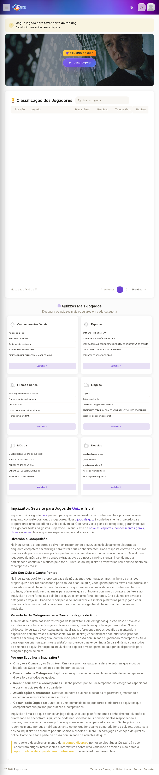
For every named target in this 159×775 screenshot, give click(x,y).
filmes (14, 532)
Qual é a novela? (90, 460)
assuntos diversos (75, 742)
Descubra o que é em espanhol (97, 416)
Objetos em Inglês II (92, 399)
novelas (94, 528)
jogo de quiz (85, 519)
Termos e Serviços (102, 769)
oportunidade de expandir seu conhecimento (46, 751)
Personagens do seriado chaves (23, 393)
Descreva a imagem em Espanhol (98, 405)
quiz (44, 515)
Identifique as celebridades (21, 350)
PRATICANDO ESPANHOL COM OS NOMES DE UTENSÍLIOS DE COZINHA (114, 410)
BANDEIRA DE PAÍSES (18, 339)
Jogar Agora (79, 62)
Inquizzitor (20, 769)
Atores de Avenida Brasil (94, 471)
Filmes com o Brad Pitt (19, 416)
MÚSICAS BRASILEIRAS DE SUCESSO (25, 454)
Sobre (137, 769)
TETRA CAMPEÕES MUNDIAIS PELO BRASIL (102, 350)
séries (27, 532)
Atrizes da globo (16, 333)
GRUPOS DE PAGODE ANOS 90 (22, 460)
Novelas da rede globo (93, 454)
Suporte (149, 769)
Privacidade (123, 769)
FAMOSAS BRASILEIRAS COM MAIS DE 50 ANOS (30, 355)
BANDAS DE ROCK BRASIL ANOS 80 (24, 471)
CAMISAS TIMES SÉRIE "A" (95, 333)
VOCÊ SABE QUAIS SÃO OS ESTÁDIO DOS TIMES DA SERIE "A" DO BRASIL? (115, 344)
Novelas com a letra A (92, 465)
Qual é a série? (15, 405)
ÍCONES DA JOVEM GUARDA (21, 476)
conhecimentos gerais (129, 528)
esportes (107, 528)
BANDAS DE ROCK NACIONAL (22, 465)
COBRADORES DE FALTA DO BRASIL (98, 355)
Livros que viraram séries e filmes (24, 410)
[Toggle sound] (131, 7)
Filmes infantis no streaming (22, 399)
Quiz (76, 508)
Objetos (86, 393)
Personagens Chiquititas (94, 476)
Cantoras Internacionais (20, 344)
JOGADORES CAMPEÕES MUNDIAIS (99, 339)
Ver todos (42, 366)
